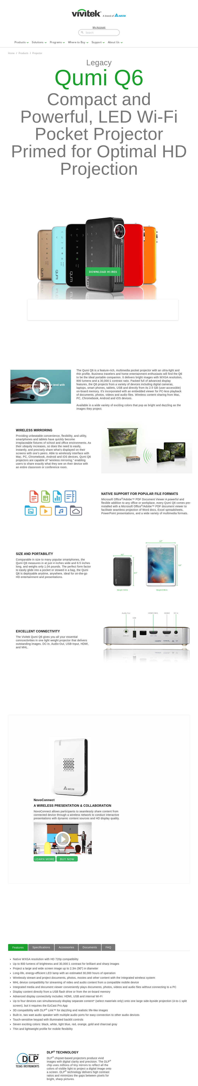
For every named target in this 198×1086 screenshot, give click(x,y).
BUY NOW (67, 861)
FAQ (108, 950)
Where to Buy (76, 42)
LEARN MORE (45, 861)
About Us (114, 42)
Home (11, 53)
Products (20, 42)
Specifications (41, 950)
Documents (90, 950)
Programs (56, 42)
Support (97, 42)
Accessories (66, 950)
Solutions (38, 42)
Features (18, 950)
